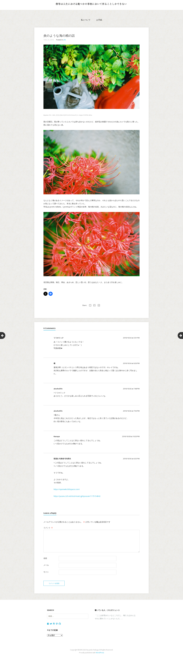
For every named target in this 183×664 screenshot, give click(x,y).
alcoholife (58, 389)
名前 (45, 558)
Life (64, 40)
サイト (46, 572)
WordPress (100, 653)
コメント (48, 527)
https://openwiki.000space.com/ (67, 489)
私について (85, 20)
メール (46, 565)
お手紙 (99, 20)
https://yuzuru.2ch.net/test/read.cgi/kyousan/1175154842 (77, 496)
